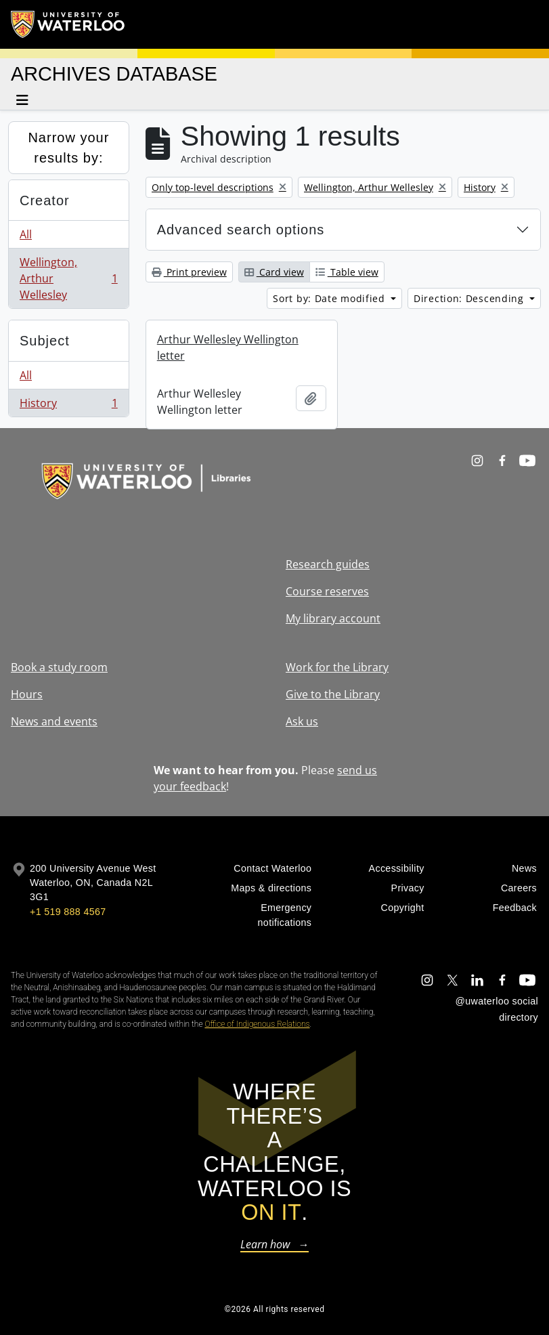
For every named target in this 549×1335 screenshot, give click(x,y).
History (68, 406)
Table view (346, 272)
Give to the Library (333, 694)
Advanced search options (241, 229)
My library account (333, 618)
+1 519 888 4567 (68, 911)
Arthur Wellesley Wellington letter (228, 347)
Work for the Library (337, 667)
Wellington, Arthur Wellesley (68, 278)
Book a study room (59, 667)
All (26, 234)
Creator (45, 200)
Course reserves (327, 591)
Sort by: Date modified (330, 298)
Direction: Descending (470, 298)
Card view (274, 272)
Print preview (189, 272)
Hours (27, 694)
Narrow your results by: (68, 147)
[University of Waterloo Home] (68, 24)
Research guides (328, 564)
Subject (45, 340)
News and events (54, 721)
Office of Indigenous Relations (256, 1024)
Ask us (302, 721)
